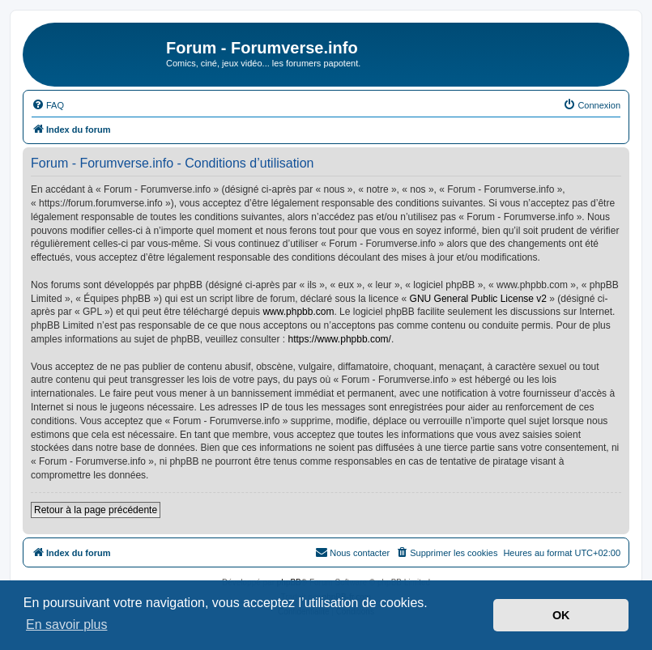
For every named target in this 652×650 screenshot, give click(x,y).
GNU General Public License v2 (478, 298)
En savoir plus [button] (67, 624)
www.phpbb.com (298, 311)
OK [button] (561, 615)
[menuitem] (48, 105)
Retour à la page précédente (95, 510)
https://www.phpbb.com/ (339, 339)
